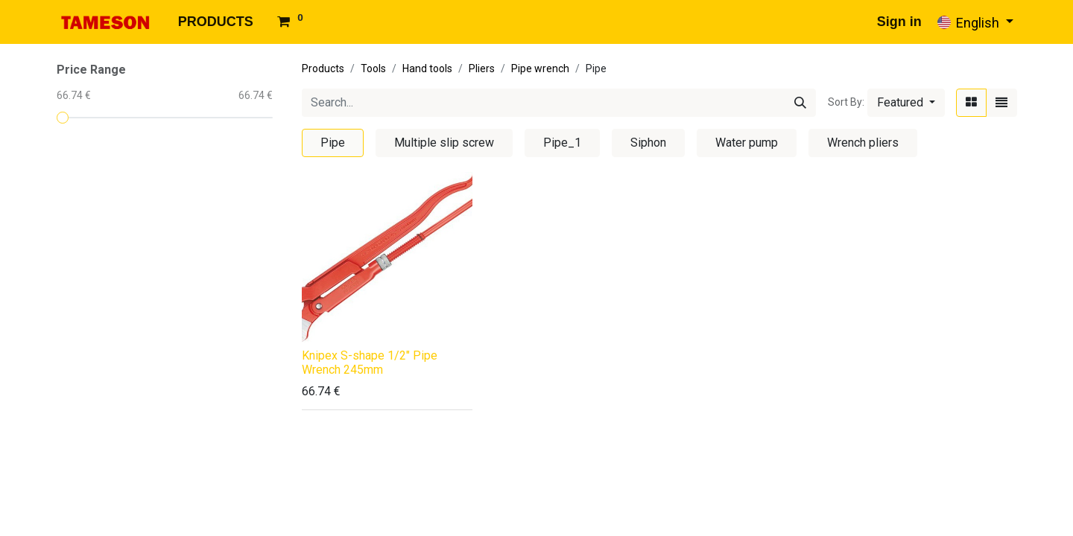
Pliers (482, 68)
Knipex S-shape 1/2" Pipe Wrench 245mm (369, 362)
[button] (906, 103)
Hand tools (427, 68)
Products (323, 68)
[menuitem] (215, 22)
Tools (373, 68)
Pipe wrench (540, 68)
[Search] (800, 103)
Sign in (899, 21)
